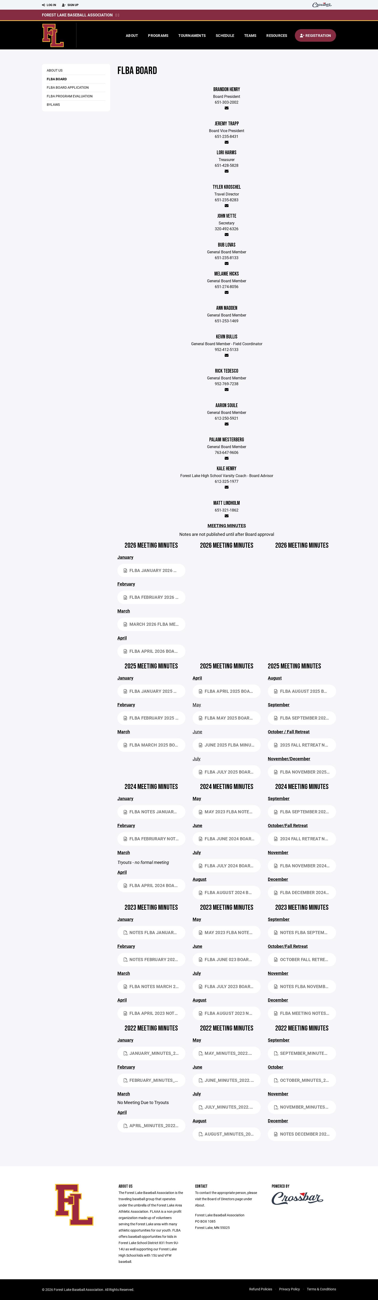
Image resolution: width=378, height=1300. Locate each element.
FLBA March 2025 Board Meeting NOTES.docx (154, 745)
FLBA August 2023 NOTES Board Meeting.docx (230, 1013)
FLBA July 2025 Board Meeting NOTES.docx (230, 772)
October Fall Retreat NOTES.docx (305, 959)
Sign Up (70, 5)
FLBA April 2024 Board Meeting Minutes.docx (154, 885)
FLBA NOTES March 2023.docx (154, 986)
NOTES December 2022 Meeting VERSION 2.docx (305, 1134)
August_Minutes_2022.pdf (230, 1134)
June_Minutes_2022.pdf (229, 1080)
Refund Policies (260, 1289)
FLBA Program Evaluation (70, 96)
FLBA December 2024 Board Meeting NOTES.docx (305, 892)
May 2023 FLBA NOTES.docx (230, 812)
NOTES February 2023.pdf (154, 959)
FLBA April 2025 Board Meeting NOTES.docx (230, 691)
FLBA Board (57, 79)
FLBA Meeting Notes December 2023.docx (305, 1013)
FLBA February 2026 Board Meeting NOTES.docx (154, 597)
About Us (54, 70)
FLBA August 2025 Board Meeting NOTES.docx (305, 691)
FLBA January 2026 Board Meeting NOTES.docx (154, 570)
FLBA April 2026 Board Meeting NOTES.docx (154, 651)
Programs (158, 35)
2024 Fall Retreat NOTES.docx (305, 839)
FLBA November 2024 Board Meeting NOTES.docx (305, 866)
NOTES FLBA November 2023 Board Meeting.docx (305, 986)
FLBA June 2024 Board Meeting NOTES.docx (230, 839)
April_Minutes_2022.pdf (154, 1125)
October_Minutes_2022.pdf (305, 1080)
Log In (49, 5)
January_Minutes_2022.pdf (154, 1053)
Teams (250, 35)
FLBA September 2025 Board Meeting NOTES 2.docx (305, 718)
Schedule (225, 35)
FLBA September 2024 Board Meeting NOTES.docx (305, 812)
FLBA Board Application (68, 87)
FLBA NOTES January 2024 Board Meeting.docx (154, 812)
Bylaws (53, 104)
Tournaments (192, 35)
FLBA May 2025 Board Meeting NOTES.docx (230, 718)
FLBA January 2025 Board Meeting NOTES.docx (154, 691)
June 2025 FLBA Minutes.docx (230, 745)
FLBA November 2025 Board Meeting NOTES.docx (305, 772)
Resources (276, 35)
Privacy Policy (289, 1289)
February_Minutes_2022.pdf (154, 1080)
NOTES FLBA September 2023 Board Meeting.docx (305, 932)
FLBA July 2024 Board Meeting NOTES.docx (230, 866)
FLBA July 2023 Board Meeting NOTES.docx (230, 986)
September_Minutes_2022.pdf (305, 1053)
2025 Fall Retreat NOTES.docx (305, 745)
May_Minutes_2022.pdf (228, 1053)
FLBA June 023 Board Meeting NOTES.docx (230, 959)
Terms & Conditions (321, 1289)
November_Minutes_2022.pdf (305, 1107)
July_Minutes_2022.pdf (228, 1107)
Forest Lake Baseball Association (77, 14)
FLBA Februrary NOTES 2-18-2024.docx (154, 839)
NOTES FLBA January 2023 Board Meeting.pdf (154, 932)
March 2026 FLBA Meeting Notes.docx (154, 624)
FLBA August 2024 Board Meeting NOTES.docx (230, 892)
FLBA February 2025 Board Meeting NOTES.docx (154, 718)
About (132, 35)
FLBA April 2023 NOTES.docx (154, 1013)
